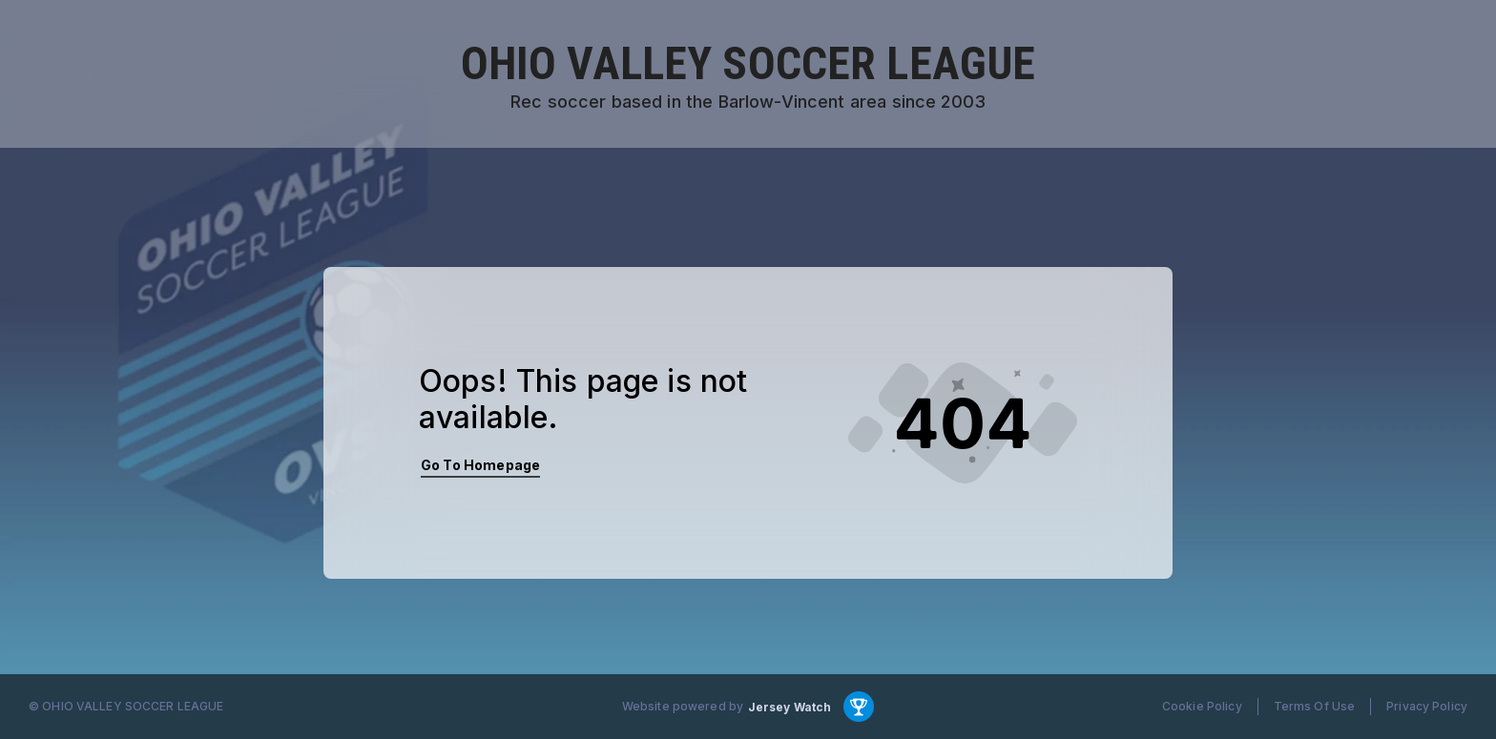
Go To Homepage (480, 465)
